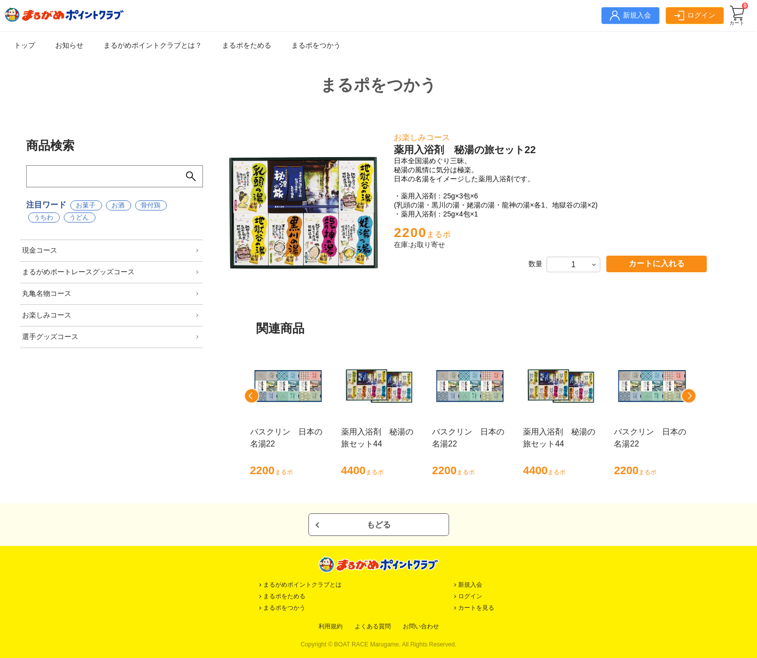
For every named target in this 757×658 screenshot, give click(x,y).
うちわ (43, 217)
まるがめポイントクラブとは (302, 584)
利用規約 (330, 626)
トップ (24, 45)
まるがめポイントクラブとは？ (152, 45)
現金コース (39, 250)
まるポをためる (246, 45)
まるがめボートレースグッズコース (78, 272)
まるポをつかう (316, 45)
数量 (535, 264)
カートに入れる (656, 263)
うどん (79, 217)
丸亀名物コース (46, 293)
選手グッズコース (50, 337)
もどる (379, 524)
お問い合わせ (421, 626)
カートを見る (476, 607)
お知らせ (69, 45)
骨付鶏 (150, 205)
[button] (251, 395)
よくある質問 (373, 626)
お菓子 (85, 205)
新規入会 (470, 584)
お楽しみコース (46, 315)
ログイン (470, 596)
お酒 (118, 205)
